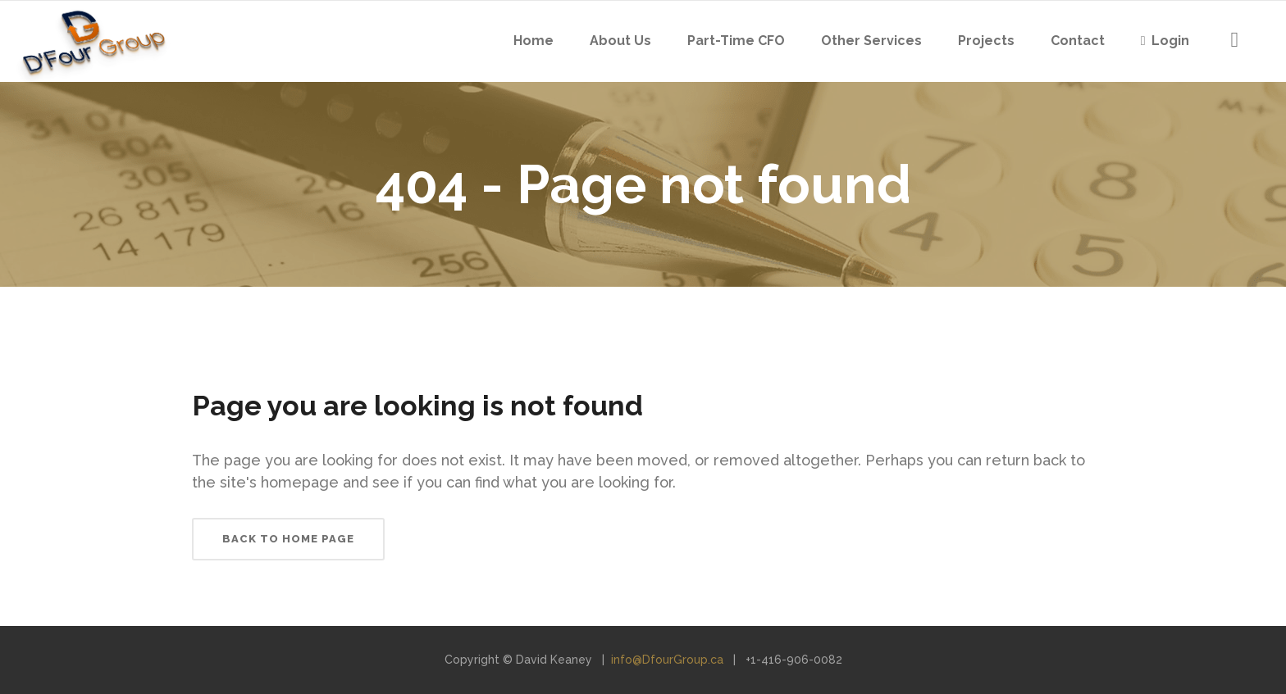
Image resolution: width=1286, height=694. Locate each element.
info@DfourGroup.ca (667, 659)
